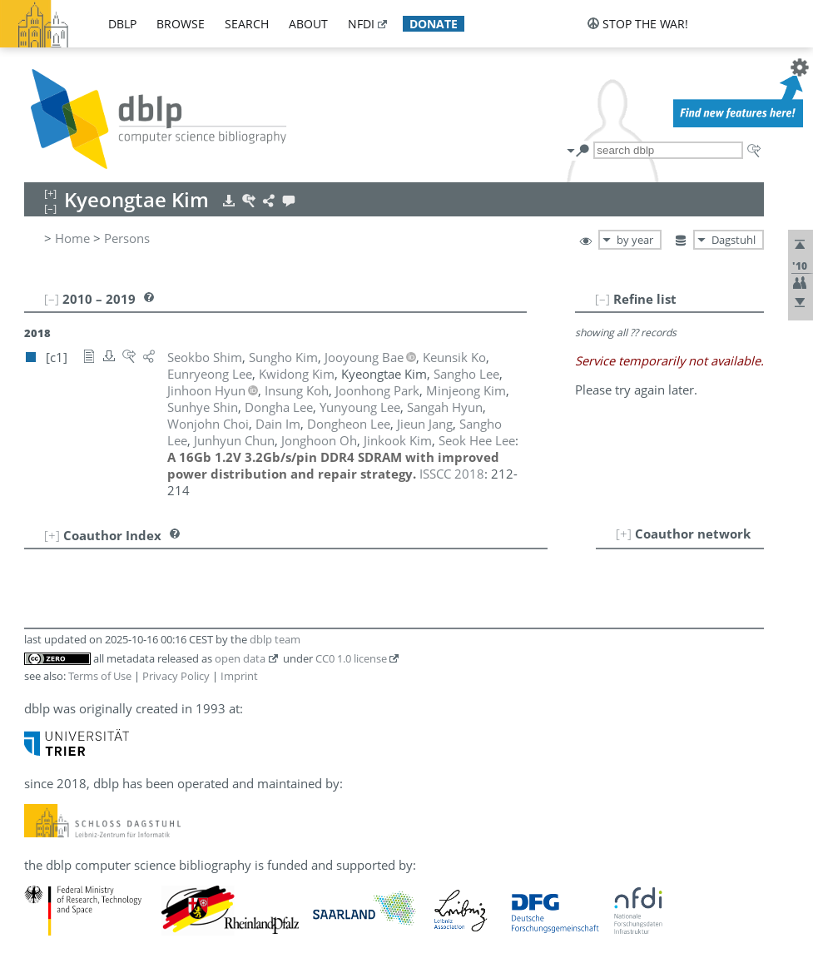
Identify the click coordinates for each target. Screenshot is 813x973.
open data (240, 658)
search (247, 24)
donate (433, 24)
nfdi (361, 24)
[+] (624, 533)
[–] (602, 298)
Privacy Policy (176, 675)
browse (180, 24)
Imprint (239, 675)
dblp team (275, 639)
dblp (122, 24)
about (308, 24)
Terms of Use (99, 675)
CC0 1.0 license (351, 658)
